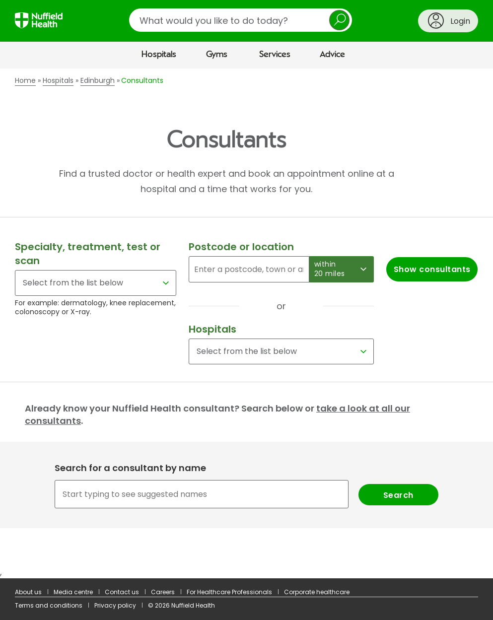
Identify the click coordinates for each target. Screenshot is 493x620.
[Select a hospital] (281, 351)
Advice (332, 54)
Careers (163, 592)
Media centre (73, 592)
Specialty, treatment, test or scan (87, 254)
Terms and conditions (48, 605)
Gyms (216, 54)
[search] (240, 20)
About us (28, 592)
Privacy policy (115, 605)
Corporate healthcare (317, 592)
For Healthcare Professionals (229, 592)
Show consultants (432, 269)
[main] (246, 323)
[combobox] (246, 494)
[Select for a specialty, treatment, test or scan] (95, 283)
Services (274, 54)
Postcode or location (241, 247)
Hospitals (158, 54)
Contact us (122, 592)
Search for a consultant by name (130, 468)
